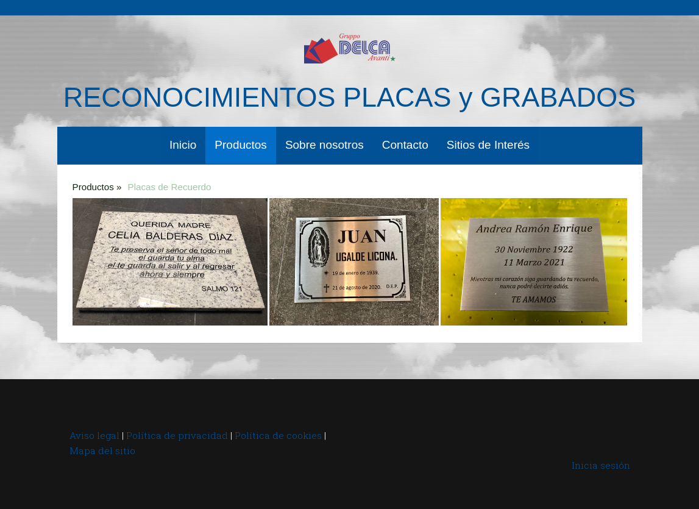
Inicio (182, 144)
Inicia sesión (601, 465)
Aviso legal (94, 435)
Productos (241, 144)
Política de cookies (278, 435)
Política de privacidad (177, 435)
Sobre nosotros (324, 144)
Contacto (405, 144)
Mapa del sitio (102, 450)
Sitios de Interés (488, 144)
